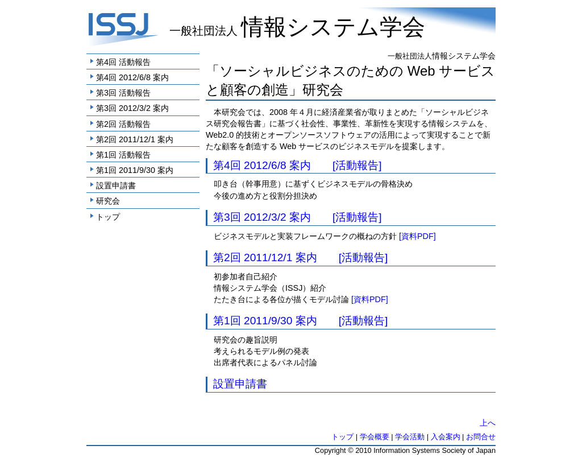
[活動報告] (357, 165)
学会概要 (374, 436)
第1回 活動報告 (123, 154)
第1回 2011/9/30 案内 (134, 170)
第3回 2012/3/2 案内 (132, 108)
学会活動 (410, 436)
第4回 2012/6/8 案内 (132, 77)
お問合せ (481, 436)
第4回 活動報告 (123, 62)
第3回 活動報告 (123, 92)
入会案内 (445, 436)
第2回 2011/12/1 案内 (134, 139)
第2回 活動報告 (123, 124)
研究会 (108, 200)
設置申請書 (116, 185)
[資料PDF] (417, 236)
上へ (488, 422)
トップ (108, 216)
